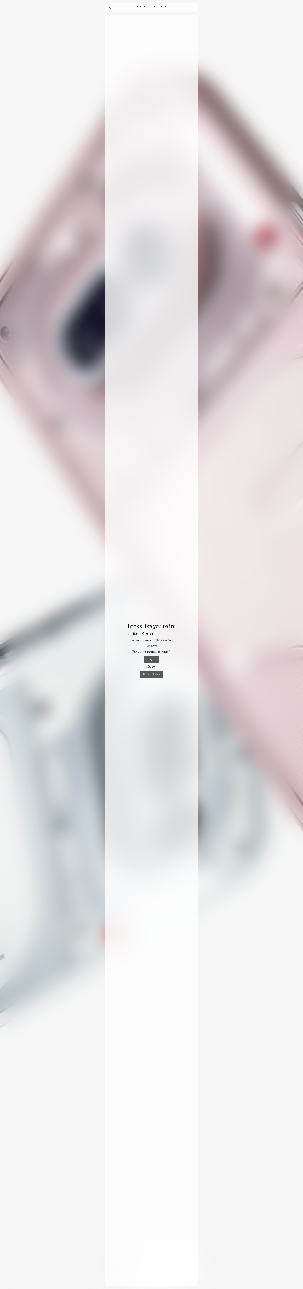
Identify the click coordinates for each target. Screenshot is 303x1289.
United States (151, 674)
